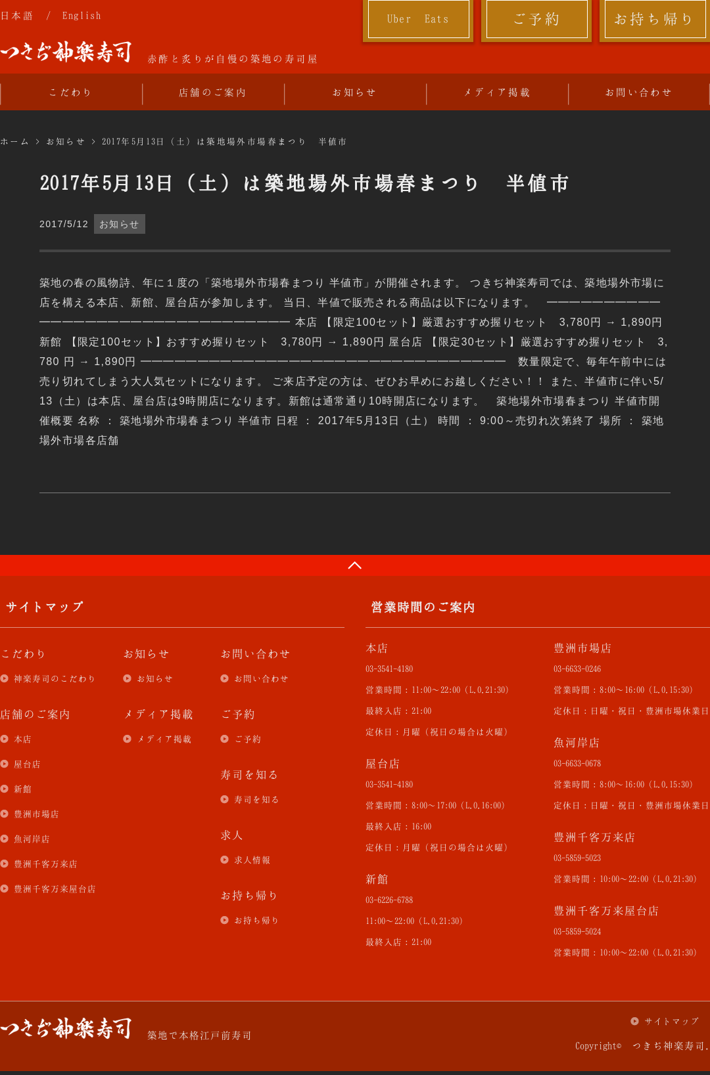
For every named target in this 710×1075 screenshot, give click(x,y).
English (81, 15)
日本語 (17, 15)
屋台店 (27, 763)
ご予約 (536, 18)
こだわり (71, 92)
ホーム (15, 141)
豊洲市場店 (37, 813)
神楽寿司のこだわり (55, 678)
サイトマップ (671, 1021)
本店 (23, 738)
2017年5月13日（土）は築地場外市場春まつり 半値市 (225, 141)
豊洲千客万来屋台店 (55, 888)
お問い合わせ (639, 92)
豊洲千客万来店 (46, 863)
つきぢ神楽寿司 (65, 52)
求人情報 (252, 859)
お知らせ (355, 92)
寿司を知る (257, 799)
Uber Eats (418, 18)
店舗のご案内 (213, 92)
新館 (23, 788)
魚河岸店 (32, 838)
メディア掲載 (497, 92)
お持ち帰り (655, 18)
